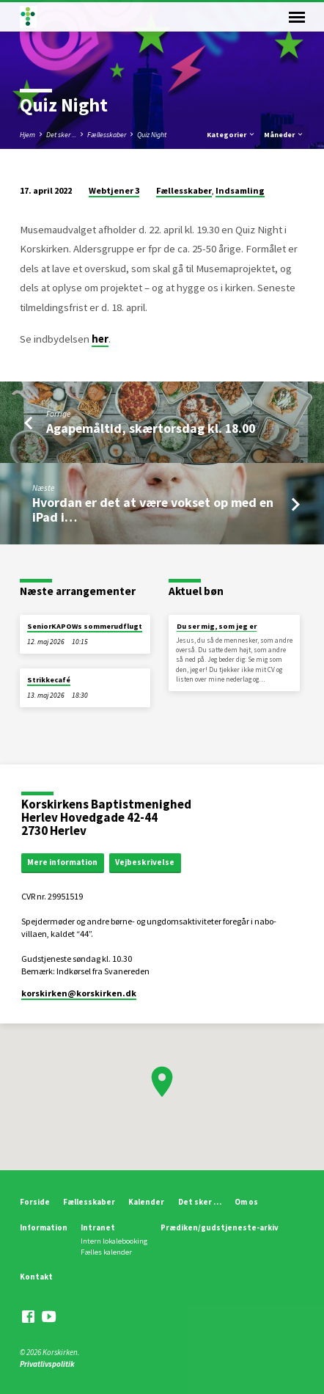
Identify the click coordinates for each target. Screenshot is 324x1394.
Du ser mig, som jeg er (217, 626)
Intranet (98, 1227)
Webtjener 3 (114, 190)
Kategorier (231, 134)
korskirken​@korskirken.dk (78, 993)
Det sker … (199, 1202)
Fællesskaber (106, 134)
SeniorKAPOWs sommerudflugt (84, 626)
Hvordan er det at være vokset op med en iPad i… (152, 509)
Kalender (146, 1202)
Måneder (284, 134)
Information (43, 1227)
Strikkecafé (48, 680)
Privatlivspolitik (47, 1364)
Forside (35, 1202)
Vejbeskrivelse (144, 862)
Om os (246, 1202)
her (100, 339)
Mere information (62, 862)
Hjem (27, 134)
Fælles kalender (106, 1252)
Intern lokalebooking (114, 1241)
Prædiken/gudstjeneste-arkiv (220, 1227)
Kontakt (36, 1276)
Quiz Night (151, 134)
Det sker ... (61, 134)
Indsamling (240, 190)
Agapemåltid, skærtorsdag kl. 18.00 (150, 428)
